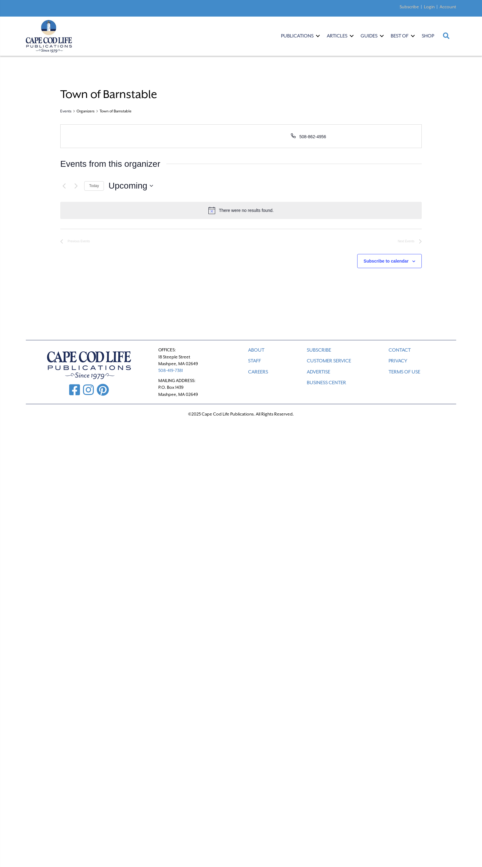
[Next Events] (76, 185)
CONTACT (400, 350)
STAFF (254, 361)
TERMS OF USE (404, 372)
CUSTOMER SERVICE (329, 361)
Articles (337, 36)
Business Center (326, 382)
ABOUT (256, 350)
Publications (297, 36)
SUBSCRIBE (319, 350)
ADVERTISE (318, 372)
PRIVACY (398, 361)
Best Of (400, 36)
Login (429, 6)
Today (94, 186)
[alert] (241, 210)
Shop (428, 36)
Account (448, 6)
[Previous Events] (64, 185)
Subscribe (409, 6)
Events (66, 111)
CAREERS (258, 372)
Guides (369, 36)
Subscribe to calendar (386, 261)
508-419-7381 (170, 370)
